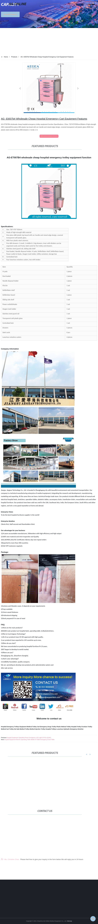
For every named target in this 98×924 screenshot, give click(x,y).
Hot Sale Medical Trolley (21, 729)
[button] (76, 4)
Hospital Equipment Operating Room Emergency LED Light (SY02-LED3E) (29, 737)
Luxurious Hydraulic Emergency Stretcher (70, 729)
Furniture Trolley (87, 726)
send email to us (49, 136)
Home (6, 57)
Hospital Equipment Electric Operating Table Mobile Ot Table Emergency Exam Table (29, 739)
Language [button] (91, 4)
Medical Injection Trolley (37, 729)
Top (93, 918)
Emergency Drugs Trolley (48, 726)
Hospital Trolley (76, 726)
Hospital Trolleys (51, 729)
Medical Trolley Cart (33, 726)
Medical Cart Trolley (7, 729)
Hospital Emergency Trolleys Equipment (14, 726)
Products (14, 57)
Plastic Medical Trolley (64, 726)
